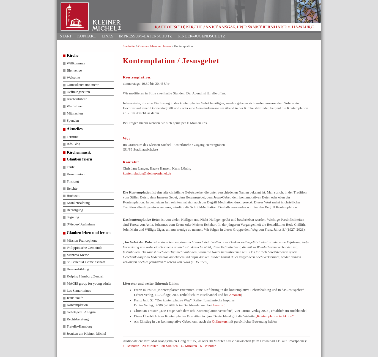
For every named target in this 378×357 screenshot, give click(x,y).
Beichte (72, 188)
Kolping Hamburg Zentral (85, 276)
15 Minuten (131, 346)
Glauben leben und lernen (154, 46)
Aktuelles (75, 129)
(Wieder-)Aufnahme (81, 224)
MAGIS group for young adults (89, 283)
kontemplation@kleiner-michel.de (147, 173)
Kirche (72, 55)
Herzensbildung (78, 269)
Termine (72, 137)
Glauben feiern (79, 159)
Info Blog (73, 144)
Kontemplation (77, 305)
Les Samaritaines (79, 291)
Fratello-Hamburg (79, 326)
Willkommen (76, 63)
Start (66, 36)
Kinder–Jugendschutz (201, 36)
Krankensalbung (78, 203)
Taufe (71, 167)
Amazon (235, 295)
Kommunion (76, 174)
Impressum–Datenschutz (145, 36)
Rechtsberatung (78, 319)
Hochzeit (73, 196)
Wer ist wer (75, 106)
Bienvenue (74, 70)
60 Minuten (208, 346)
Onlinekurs (220, 321)
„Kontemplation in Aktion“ (274, 316)
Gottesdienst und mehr (83, 85)
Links (107, 36)
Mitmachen (75, 113)
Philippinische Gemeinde (84, 248)
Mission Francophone (82, 240)
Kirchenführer (77, 99)
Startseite (129, 46)
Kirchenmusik (79, 152)
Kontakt (86, 36)
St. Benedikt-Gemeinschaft (86, 262)
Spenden (73, 120)
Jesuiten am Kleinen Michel (86, 334)
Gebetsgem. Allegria (81, 312)
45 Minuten (189, 346)
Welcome (73, 78)
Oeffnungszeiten (78, 92)
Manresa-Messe (78, 255)
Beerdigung (75, 210)
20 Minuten (150, 346)
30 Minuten (169, 346)
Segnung (73, 217)
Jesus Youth (75, 298)
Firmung (73, 181)
